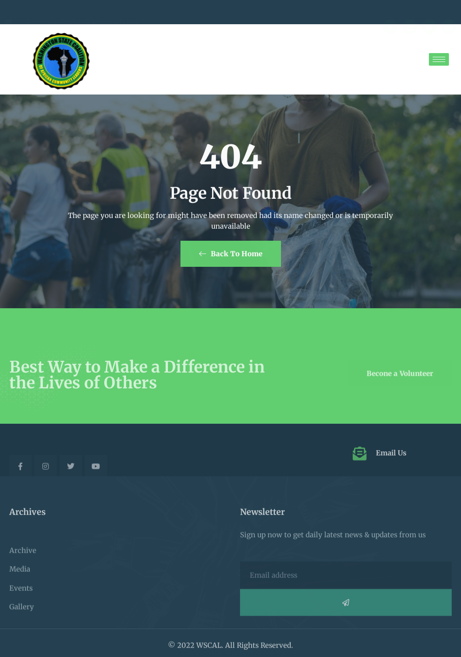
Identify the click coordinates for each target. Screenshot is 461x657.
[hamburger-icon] (438, 59)
